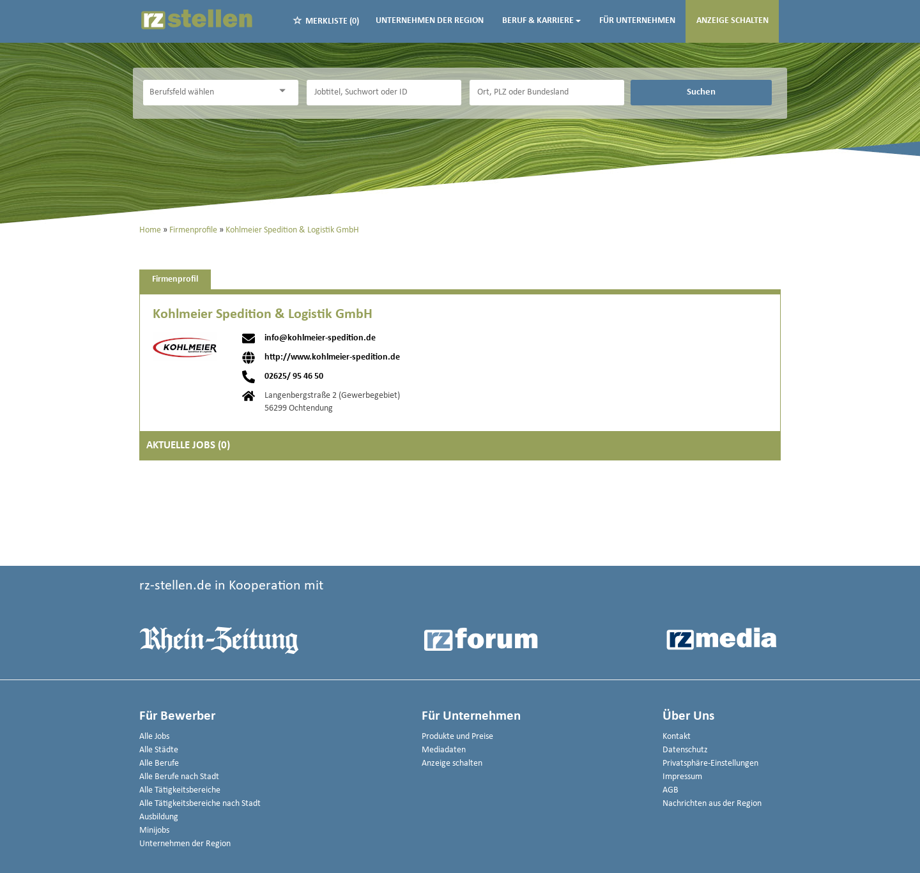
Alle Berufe (159, 763)
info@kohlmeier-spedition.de (320, 338)
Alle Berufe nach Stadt (179, 777)
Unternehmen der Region (430, 21)
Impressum (682, 777)
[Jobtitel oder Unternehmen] (384, 92)
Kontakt (677, 736)
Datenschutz (685, 750)
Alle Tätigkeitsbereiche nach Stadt (200, 803)
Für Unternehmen (637, 21)
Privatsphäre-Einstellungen (710, 763)
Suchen (701, 92)
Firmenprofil (175, 279)
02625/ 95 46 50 (293, 377)
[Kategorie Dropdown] (285, 91)
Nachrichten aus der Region (712, 803)
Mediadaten (444, 750)
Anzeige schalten (732, 21)
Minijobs (154, 830)
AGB (670, 790)
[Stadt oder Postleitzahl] (547, 92)
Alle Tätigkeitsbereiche (179, 790)
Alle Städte (158, 750)
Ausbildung (158, 817)
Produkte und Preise (457, 736)
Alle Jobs (154, 736)
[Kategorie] (207, 92)
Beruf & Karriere (541, 21)
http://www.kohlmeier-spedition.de (332, 357)
